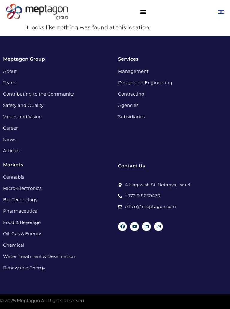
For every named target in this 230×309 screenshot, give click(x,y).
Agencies (128, 105)
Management (133, 71)
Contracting (131, 94)
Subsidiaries (131, 116)
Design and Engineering (145, 82)
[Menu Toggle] (143, 12)
